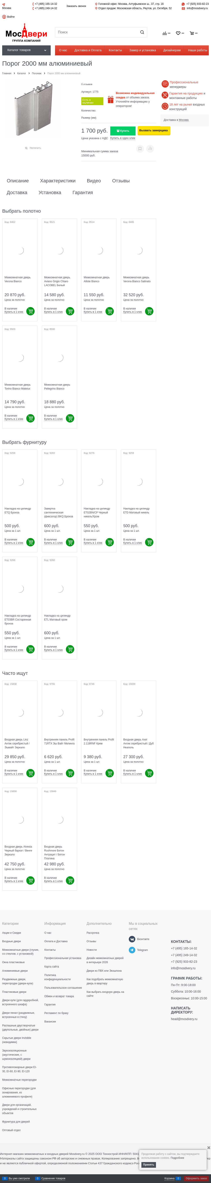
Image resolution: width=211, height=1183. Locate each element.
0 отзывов (86, 84)
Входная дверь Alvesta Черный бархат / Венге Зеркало (18, 850)
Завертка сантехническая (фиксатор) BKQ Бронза (58, 512)
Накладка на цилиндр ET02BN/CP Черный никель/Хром (97, 512)
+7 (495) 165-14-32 (46, 3)
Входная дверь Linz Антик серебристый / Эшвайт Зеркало (17, 743)
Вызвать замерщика (153, 130)
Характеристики (57, 180)
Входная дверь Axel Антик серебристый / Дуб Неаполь (138, 743)
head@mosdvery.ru (184, 1019)
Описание (18, 180)
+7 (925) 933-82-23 (197, 3)
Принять (148, 1164)
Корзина (169, 1178)
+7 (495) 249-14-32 (46, 8)
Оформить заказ (196, 1178)
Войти (11, 16)
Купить (124, 130)
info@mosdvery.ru (197, 8)
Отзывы (121, 180)
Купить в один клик (122, 138)
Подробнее (177, 1157)
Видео (94, 180)
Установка (50, 192)
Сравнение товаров (53, 1178)
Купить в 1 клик (14, 311)
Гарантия (82, 192)
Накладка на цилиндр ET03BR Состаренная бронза (18, 619)
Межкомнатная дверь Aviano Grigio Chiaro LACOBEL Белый (57, 281)
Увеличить (35, 148)
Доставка (17, 192)
